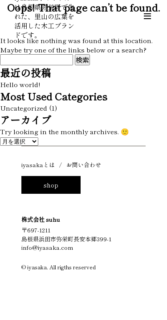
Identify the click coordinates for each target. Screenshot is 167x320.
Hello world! (20, 84)
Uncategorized (23, 107)
